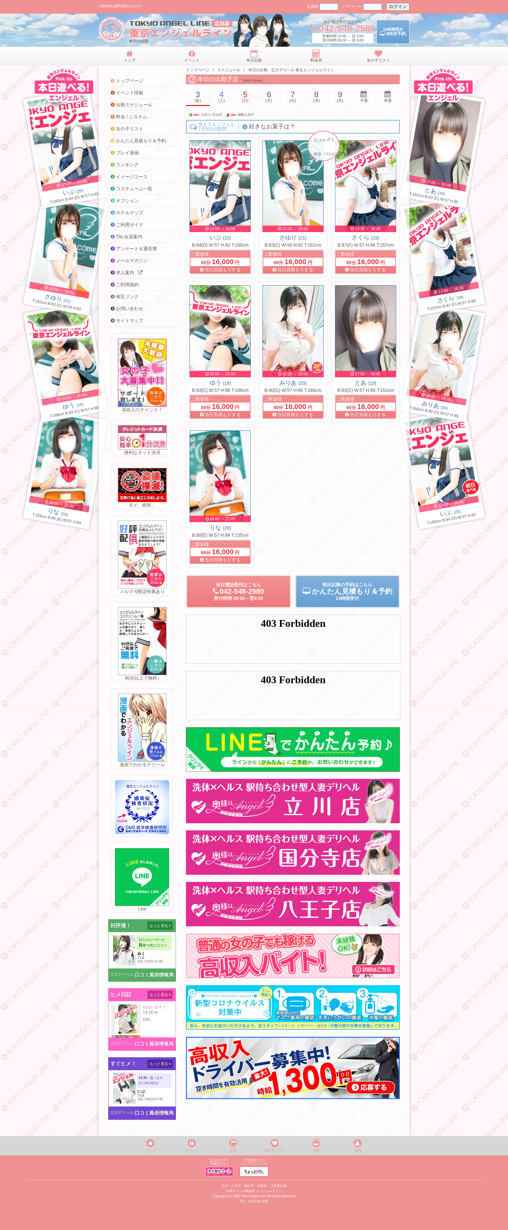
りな (220, 527)
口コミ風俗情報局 (154, 975)
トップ (150, 1145)
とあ (365, 383)
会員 (358, 1145)
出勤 (233, 1145)
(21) (57, 299)
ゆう (220, 383)
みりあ (292, 383)
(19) (434, 192)
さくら (365, 237)
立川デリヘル (122, 974)
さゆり (292, 237)
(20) (73, 192)
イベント (192, 1145)
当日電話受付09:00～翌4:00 (238, 591)
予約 (316, 1145)
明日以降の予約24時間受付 (347, 591)
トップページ (197, 70)
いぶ (220, 237)
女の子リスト (274, 1145)
